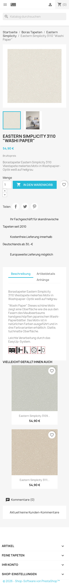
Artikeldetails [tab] (46, 274)
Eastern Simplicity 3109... (34, 416)
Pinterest (34, 206)
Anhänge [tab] (43, 280)
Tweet (25, 206)
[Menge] (7, 185)
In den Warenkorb (35, 184)
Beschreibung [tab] (21, 274)
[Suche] (34, 16)
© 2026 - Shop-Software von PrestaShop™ (31, 581)
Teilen (15, 206)
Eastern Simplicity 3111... (34, 480)
